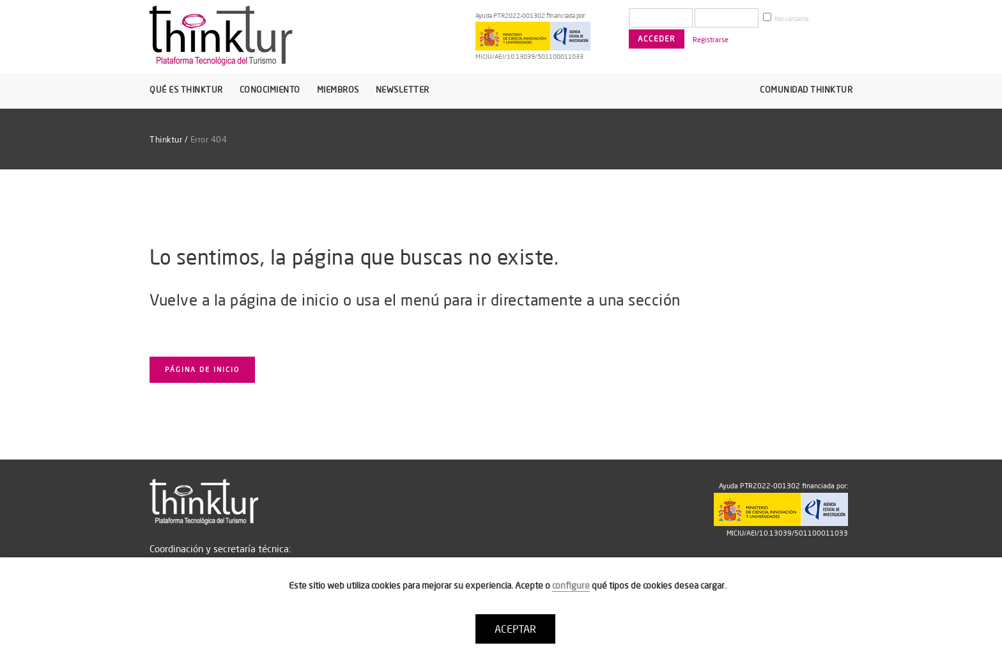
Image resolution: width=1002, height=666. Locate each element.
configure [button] (571, 585)
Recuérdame (785, 18)
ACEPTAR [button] (515, 629)
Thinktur (166, 139)
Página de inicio (202, 369)
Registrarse (710, 39)
